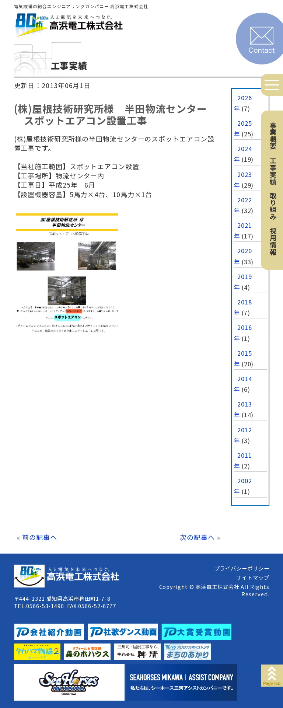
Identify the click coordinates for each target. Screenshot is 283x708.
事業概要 (273, 136)
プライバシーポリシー (241, 568)
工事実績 (273, 171)
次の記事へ (197, 537)
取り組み (273, 206)
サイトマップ (252, 577)
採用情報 (273, 241)
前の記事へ (39, 537)
